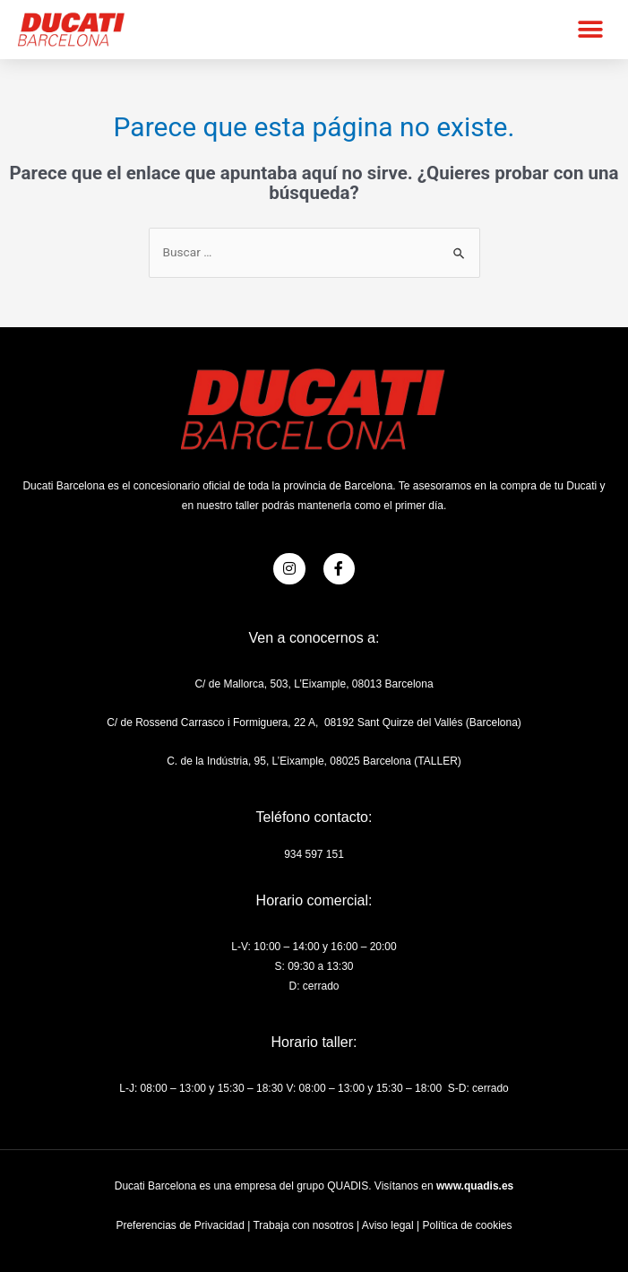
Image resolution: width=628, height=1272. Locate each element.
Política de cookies (467, 1225)
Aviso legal (388, 1225)
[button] (590, 29)
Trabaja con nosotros (303, 1225)
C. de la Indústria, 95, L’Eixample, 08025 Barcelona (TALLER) (314, 761)
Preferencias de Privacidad (180, 1225)
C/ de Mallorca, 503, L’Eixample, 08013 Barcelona (313, 684)
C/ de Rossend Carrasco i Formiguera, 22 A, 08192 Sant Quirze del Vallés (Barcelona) (314, 722)
